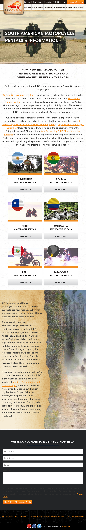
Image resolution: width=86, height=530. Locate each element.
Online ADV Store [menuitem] (71, 7)
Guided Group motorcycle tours (19, 94)
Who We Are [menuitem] (81, 7)
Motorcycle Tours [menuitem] (25, 7)
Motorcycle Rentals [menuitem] (59, 7)
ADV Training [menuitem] (48, 7)
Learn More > (25, 189)
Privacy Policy (67, 526)
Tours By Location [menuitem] (37, 7)
